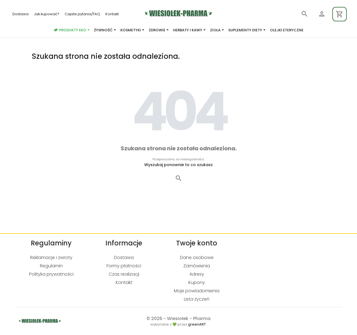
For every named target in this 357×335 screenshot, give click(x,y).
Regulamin (51, 266)
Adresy (196, 274)
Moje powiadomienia (196, 291)
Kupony (196, 282)
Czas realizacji (124, 274)
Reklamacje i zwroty (51, 257)
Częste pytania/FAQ (83, 14)
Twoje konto (196, 243)
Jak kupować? (47, 14)
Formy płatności (124, 266)
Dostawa (20, 14)
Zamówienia (196, 266)
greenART (197, 324)
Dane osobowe (197, 257)
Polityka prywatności (51, 274)
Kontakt (112, 14)
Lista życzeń (196, 299)
